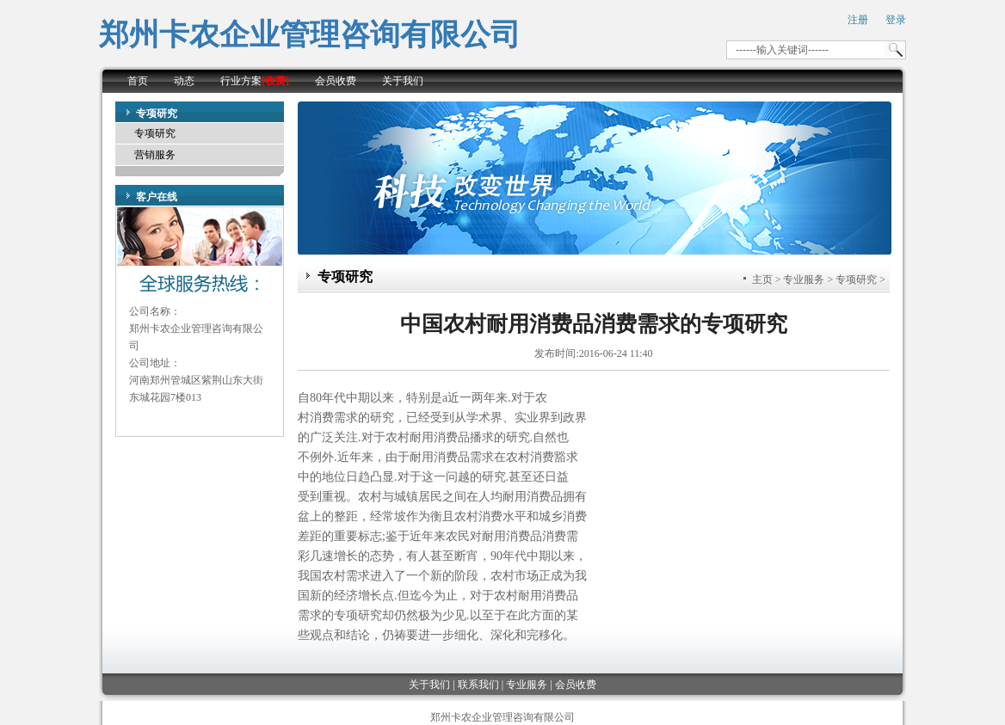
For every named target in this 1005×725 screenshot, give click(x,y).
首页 (137, 81)
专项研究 (155, 133)
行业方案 (254, 81)
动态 (184, 81)
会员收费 (335, 81)
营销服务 (155, 155)
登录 (895, 20)
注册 (858, 20)
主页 (762, 279)
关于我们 (402, 81)
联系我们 (478, 685)
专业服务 (803, 279)
